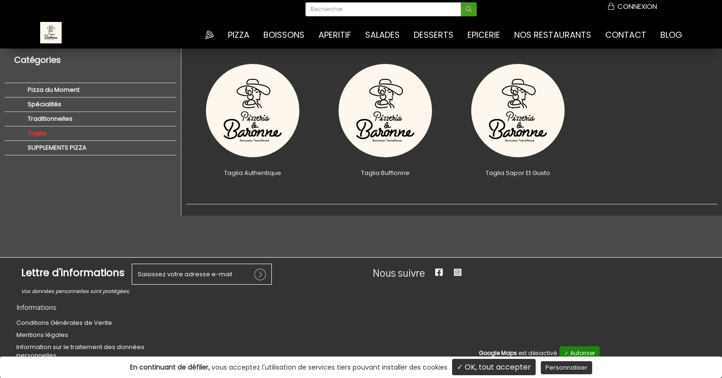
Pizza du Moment (52, 89)
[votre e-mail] (202, 274)
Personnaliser (566, 367)
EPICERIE (483, 35)
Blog (671, 35)
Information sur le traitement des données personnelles (80, 351)
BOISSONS (283, 35)
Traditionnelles (49, 118)
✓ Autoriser (579, 353)
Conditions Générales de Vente (64, 322)
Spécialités (43, 104)
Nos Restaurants (552, 35)
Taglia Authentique (252, 172)
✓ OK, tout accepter (494, 367)
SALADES (382, 35)
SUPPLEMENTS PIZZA (56, 147)
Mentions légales (42, 334)
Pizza (238, 35)
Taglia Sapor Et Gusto (518, 172)
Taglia (36, 133)
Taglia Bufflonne (385, 172)
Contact (625, 35)
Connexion (632, 6)
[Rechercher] (383, 9)
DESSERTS (433, 35)
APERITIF (335, 35)
